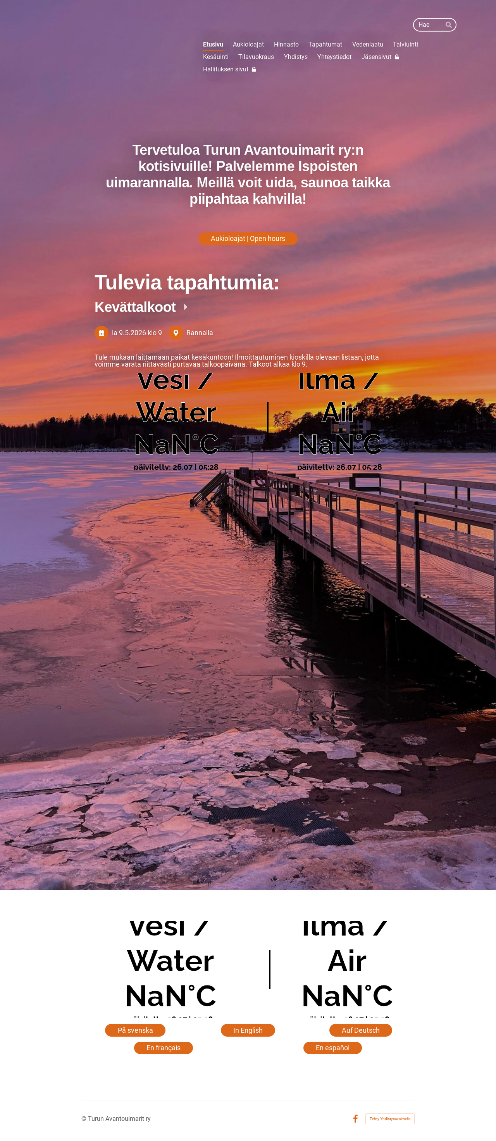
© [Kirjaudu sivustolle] (84, 1118)
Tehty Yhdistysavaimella (390, 1119)
